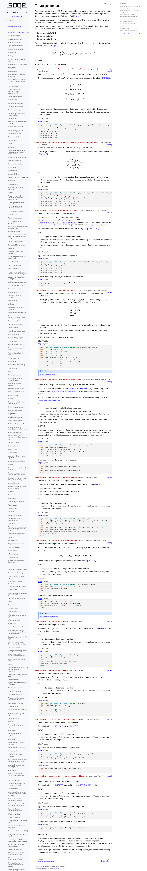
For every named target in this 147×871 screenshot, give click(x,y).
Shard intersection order (15, 417)
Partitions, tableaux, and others (16, 348)
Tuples (10, 537)
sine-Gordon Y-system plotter (17, 569)
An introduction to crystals (16, 627)
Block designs (12, 770)
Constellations (12, 140)
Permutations (12, 361)
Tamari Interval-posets (15, 515)
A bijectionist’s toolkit (14, 36)
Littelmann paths (13, 718)
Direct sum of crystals (15, 688)
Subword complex (13, 483)
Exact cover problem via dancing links (15, 188)
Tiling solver (12, 523)
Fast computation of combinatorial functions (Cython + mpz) (15, 197)
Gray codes (11, 248)
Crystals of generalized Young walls (17, 675)
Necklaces (11, 304)
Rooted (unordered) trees (16, 407)
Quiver (10, 601)
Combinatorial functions (15, 106)
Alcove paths (12, 623)
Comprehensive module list (15, 32)
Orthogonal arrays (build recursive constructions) (16, 853)
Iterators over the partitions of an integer (17, 278)
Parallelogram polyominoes (17, 331)
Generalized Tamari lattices (17, 245)
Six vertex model (13, 442)
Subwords (11, 491)
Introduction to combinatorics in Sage (17, 122)
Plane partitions (13, 368)
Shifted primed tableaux (15, 420)
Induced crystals (13, 706)
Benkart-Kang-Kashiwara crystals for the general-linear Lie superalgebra (17, 631)
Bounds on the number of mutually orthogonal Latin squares (16, 775)
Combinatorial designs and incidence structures (16, 784)
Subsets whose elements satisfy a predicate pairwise (16, 473)
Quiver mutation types (15, 605)
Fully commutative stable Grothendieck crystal (16, 699)
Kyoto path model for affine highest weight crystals (16, 714)
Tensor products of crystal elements (16, 743)
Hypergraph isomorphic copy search (17, 835)
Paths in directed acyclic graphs (16, 354)
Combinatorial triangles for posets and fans (16, 114)
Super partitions (13, 495)
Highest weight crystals (15, 703)
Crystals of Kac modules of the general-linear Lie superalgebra (18, 669)
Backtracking (12, 52)
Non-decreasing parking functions (15, 308)
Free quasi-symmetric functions (15, 222)
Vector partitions (13, 540)
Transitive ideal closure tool (17, 534)
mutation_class (13, 608)
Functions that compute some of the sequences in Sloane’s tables (17, 236)
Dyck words (11, 181)
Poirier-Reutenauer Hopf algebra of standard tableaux (17, 577)
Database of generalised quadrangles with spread (16, 804)
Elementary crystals (14, 691)
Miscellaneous (12, 301)
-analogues (12, 565)
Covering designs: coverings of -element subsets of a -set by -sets (18, 793)
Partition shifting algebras (16, 338)
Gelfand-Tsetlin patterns (15, 241)
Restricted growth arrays (16, 388)
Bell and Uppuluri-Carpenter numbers (17, 60)
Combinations (12, 100)
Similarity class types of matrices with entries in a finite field (18, 437)
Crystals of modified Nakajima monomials (17, 683)
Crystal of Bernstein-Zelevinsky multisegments (16, 655)
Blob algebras (12, 71)
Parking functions (13, 334)
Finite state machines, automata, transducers (15, 207)
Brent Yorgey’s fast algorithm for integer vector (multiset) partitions (17, 81)
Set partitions (12, 414)
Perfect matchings (14, 358)
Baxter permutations (14, 56)
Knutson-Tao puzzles (14, 292)
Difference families (14, 814)
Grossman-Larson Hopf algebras (15, 252)
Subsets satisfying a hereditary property (18, 468)
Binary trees (12, 68)
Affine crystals (12, 612)
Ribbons (10, 398)
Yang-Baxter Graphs (14, 547)
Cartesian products (14, 86)
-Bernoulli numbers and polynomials (16, 561)
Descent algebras (13, 174)
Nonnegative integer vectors (17, 312)
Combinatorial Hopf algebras (17, 573)
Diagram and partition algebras (18, 177)
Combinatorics (12, 118)
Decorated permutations (15, 164)
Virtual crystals (12, 751)
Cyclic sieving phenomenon (17, 157)
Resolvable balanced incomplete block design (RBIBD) (15, 864)
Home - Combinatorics (13, 26)
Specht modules (13, 453)
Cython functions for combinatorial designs (15, 799)
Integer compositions (14, 265)
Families (10, 192)
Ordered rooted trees (14, 321)
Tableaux (11, 512)
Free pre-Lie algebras (15, 218)
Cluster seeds (12, 590)
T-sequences (12, 505)
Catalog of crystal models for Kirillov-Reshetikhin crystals (17, 643)
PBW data (11, 721)
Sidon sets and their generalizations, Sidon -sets (17, 428)
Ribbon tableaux (13, 395)
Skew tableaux (12, 449)
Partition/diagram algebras (16, 344)
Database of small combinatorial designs (15, 809)
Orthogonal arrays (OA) (15, 849)
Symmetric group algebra (16, 501)
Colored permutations (15, 96)
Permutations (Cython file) (16, 365)
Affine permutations (14, 42)
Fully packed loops (14, 231)
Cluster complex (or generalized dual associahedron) (14, 91)
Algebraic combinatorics (15, 46)
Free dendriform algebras (16, 211)
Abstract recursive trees (15, 39)
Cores (10, 144)
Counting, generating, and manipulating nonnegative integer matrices (16, 152)
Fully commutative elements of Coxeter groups (18, 227)
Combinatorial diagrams (15, 103)
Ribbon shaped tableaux (16, 392)
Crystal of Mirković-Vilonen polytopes (16, 660)
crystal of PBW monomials (15, 755)
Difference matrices (14, 817)
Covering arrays (13, 789)
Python (45, 121)
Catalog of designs (14, 780)
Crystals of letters (13, 679)
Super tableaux (13, 498)
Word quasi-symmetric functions (15, 582)
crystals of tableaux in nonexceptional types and (17, 760)
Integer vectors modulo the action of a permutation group (17, 273)
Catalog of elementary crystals (18, 651)
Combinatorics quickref (15, 127)
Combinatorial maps (14, 110)
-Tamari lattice (13, 553)
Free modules (12, 214)
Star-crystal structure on (15, 734)
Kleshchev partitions (14, 289)
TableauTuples (12, 508)
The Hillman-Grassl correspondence (14, 519)
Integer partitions (13, 268)
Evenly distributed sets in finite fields (18, 821)
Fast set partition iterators (16, 203)
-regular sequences (14, 557)
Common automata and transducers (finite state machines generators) (15, 131)
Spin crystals (12, 730)
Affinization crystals (14, 620)
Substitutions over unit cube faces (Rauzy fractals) (17, 479)
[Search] (17, 20)
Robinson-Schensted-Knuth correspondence (17, 402)
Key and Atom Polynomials (16, 285)
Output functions (13, 328)
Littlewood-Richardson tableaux (15, 296)
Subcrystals (11, 739)
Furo (57, 868)
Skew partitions (13, 446)
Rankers (10, 371)
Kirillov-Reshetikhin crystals (17, 710)
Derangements (12, 171)
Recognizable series (14, 375)
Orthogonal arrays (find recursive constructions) (15, 858)
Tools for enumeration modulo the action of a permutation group (17, 528)
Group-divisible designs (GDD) (18, 831)
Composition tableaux (15, 137)
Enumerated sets (13, 184)
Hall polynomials (13, 262)
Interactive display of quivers (17, 598)
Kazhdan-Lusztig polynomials (17, 282)
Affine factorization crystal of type (17, 616)
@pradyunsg (51, 868)
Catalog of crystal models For (17, 638)
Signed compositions (14, 432)
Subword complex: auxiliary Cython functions (17, 487)
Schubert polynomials (15, 410)
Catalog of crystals (14, 647)
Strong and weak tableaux (16, 461)
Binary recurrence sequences (17, 64)
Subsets (10, 464)
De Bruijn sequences (14, 160)
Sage (40, 121)
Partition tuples (13, 341)
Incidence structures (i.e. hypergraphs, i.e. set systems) (17, 840)
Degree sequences (14, 167)
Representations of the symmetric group (15, 379)
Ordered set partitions (15, 324)
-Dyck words (12, 550)
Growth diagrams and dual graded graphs (16, 257)
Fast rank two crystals (15, 694)
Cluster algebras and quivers (17, 586)
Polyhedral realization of (15, 726)
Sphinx (43, 868)
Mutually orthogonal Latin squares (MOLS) (16, 845)
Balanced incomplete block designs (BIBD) (16, 766)
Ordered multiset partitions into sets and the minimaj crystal (18, 316)
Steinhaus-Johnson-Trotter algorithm (16, 457)
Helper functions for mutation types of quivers (17, 594)
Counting (11, 147)
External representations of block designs (16, 826)
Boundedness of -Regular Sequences (16, 75)
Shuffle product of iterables (16, 424)
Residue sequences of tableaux (15, 384)
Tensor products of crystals (16, 747)
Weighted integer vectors (16, 544)
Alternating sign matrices (16, 49)
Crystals (10, 664)
